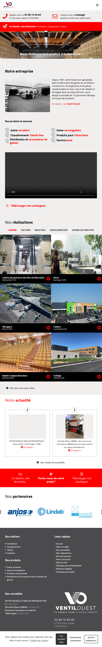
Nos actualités (63, 549)
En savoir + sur (66, 104)
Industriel (40, 230)
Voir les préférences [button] (91, 639)
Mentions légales (64, 568)
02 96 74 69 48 (32, 15)
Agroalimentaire (59, 230)
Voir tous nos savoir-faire (22, 388)
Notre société (62, 546)
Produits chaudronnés (17, 573)
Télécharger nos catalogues (28, 205)
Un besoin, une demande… (20, 479)
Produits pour (72, 135)
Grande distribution (83, 230)
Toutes (12, 230)
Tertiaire (26, 230)
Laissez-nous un (80, 16)
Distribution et (28, 141)
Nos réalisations (63, 553)
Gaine (20, 130)
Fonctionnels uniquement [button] (75, 639)
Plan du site (61, 562)
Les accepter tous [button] (61, 639)
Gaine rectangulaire (16, 570)
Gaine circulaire (14, 567)
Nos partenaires (63, 556)
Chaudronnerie (27, 135)
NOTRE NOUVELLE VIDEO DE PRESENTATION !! (26, 441)
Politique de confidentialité (68, 565)
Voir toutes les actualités (52, 462)
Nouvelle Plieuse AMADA (67, 441)
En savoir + (29, 447)
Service (64, 140)
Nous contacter (63, 559)
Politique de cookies (39, 640)
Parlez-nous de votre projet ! (51, 479)
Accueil (59, 543)
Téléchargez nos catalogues (81, 479)
